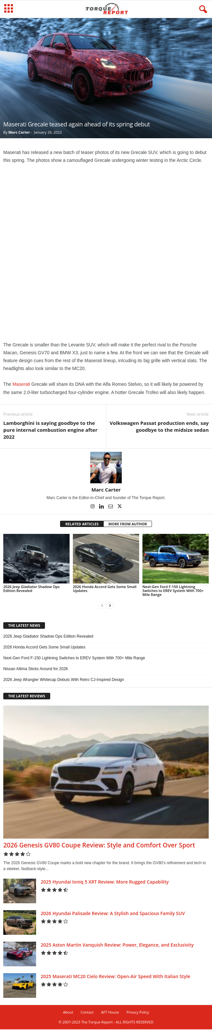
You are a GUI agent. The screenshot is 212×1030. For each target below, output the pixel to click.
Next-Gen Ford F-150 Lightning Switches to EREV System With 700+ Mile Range (173, 591)
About (68, 1012)
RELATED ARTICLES (81, 524)
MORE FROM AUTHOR (127, 524)
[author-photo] (106, 468)
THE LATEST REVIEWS (26, 696)
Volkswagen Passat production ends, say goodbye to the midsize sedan (159, 427)
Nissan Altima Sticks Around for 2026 (35, 669)
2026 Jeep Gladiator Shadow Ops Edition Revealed (31, 589)
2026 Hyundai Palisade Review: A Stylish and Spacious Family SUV (113, 914)
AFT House (110, 1012)
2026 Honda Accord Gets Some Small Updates (105, 589)
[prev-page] (102, 606)
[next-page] (110, 606)
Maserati (21, 384)
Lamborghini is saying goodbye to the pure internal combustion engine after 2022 (50, 430)
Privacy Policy (137, 1012)
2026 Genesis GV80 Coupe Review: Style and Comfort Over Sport (99, 846)
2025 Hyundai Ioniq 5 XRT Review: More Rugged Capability (105, 882)
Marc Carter (19, 132)
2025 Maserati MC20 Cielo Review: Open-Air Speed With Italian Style (115, 977)
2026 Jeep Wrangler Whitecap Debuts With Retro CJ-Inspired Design (63, 680)
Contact (87, 1012)
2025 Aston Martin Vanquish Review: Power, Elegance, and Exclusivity (117, 945)
